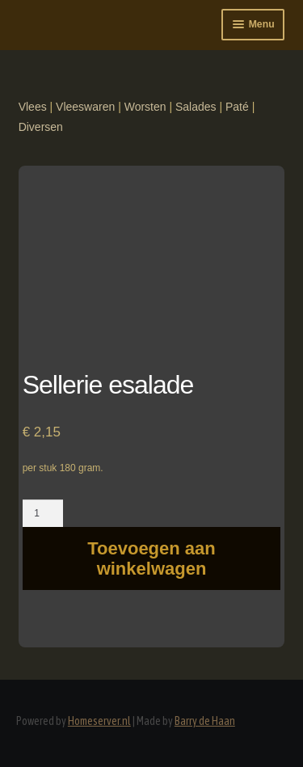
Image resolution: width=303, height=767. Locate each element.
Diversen (41, 126)
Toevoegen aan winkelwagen (151, 558)
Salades (196, 106)
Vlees (33, 106)
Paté (237, 106)
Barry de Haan (205, 720)
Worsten (145, 106)
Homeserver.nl (99, 720)
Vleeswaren (85, 106)
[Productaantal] (43, 513)
